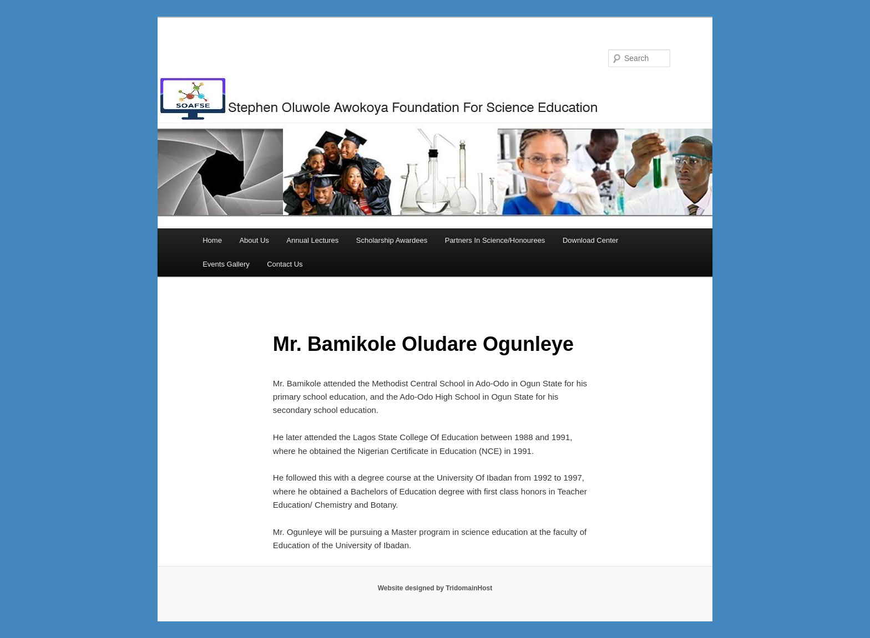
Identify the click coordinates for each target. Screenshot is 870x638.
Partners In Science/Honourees (495, 240)
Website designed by (412, 588)
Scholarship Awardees (391, 240)
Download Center (590, 240)
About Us (254, 240)
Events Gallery (226, 264)
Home (212, 240)
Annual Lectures (312, 240)
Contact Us (284, 264)
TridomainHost (469, 588)
